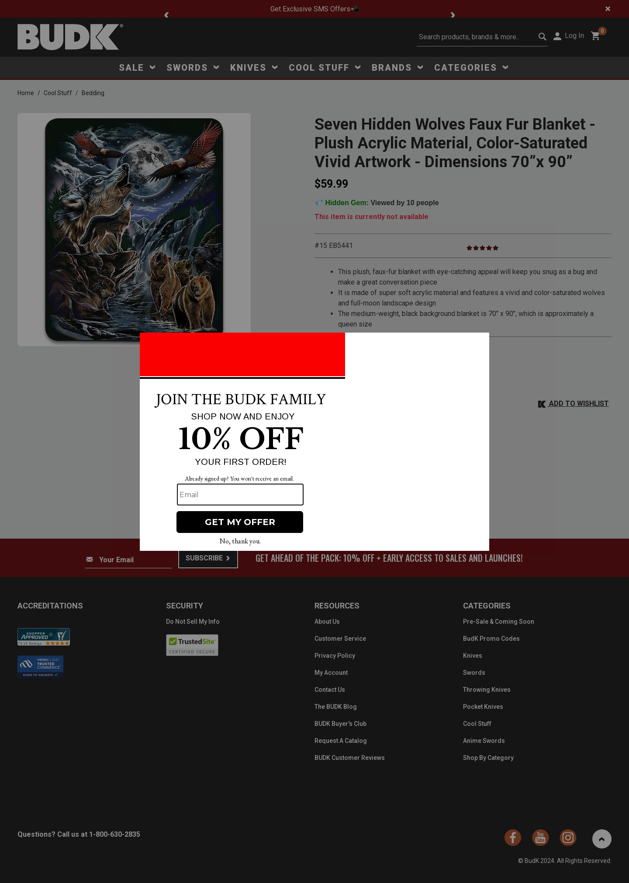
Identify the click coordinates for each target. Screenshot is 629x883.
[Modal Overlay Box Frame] (314, 442)
